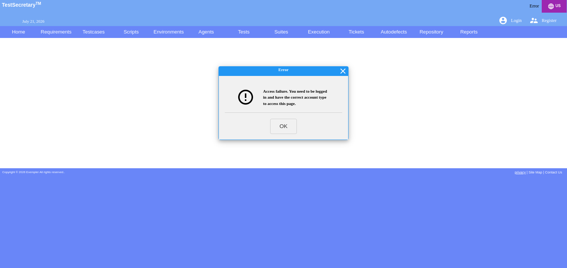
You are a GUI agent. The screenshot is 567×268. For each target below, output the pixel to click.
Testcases (93, 32)
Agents (206, 32)
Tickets (356, 32)
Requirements (56, 32)
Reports (469, 32)
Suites (281, 32)
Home (18, 32)
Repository (431, 32)
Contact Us (553, 172)
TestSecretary (21, 5)
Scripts (131, 32)
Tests (243, 32)
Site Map (535, 172)
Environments (168, 32)
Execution (319, 32)
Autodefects (394, 32)
